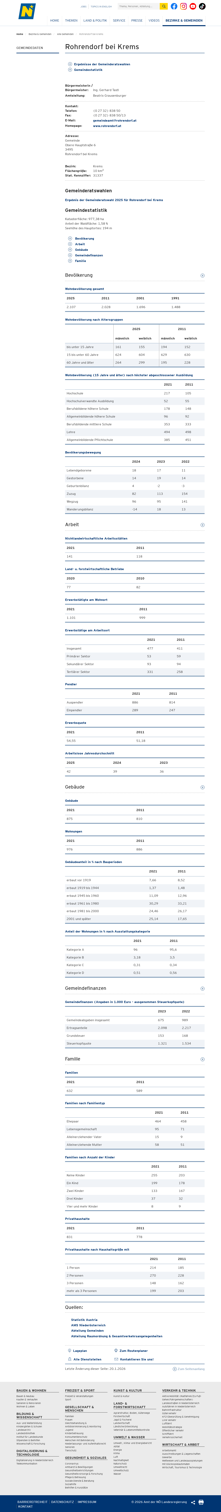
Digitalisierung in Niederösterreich (34, 1460)
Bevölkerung (81, 238)
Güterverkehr (169, 1413)
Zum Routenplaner (134, 1351)
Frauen (68, 1419)
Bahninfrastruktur (172, 1409)
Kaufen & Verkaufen (27, 1399)
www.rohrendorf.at (107, 126)
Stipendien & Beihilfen (28, 1440)
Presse (137, 20)
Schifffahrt (168, 1433)
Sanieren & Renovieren (28, 1403)
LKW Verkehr (169, 1420)
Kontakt (25, 1506)
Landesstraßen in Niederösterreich (180, 1403)
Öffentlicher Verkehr (173, 1430)
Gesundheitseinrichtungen (79, 1470)
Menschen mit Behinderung (79, 1440)
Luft (116, 1456)
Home (54, 20)
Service (119, 20)
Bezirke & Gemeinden (184, 20)
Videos (154, 20)
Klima (117, 1453)
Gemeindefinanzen (85, 255)
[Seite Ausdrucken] (201, 1503)
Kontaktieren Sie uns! (137, 1359)
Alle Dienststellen (87, 1359)
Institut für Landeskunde (29, 1436)
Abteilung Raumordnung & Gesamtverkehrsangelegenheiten (116, 1336)
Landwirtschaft (122, 1423)
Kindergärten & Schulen (29, 1426)
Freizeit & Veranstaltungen (79, 1396)
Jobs (83, 6)
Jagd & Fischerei (123, 1419)
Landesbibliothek (25, 1433)
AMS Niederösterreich (88, 1325)
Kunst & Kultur (122, 1396)
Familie (77, 261)
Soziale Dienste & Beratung (79, 1480)
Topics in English (101, 6)
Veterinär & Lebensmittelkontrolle (132, 1429)
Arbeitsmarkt (169, 1450)
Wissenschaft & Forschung (30, 1443)
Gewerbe (167, 1457)
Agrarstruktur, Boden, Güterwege (132, 1412)
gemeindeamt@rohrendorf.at (115, 120)
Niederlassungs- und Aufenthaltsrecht (85, 1443)
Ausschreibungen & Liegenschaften (181, 1453)
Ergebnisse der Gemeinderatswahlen (99, 64)
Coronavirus (71, 1463)
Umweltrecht (120, 1466)
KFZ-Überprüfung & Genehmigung (180, 1416)
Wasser (117, 1473)
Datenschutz (62, 1502)
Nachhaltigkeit (121, 1460)
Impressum (87, 1502)
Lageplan (80, 1351)
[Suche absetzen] (164, 6)
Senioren (70, 1447)
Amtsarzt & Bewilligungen (79, 1466)
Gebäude (78, 250)
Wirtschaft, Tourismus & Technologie (182, 1467)
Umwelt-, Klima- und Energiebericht (133, 1443)
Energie (118, 1449)
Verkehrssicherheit (172, 1437)
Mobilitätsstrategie (172, 1427)
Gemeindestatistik (85, 70)
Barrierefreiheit (32, 1502)
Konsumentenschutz (76, 1436)
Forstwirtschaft (122, 1416)
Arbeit (76, 244)
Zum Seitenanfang (189, 1369)
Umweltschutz (121, 1470)
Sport (68, 1399)
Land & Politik (95, 20)
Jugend (69, 1429)
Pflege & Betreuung (75, 1477)
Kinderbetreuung (74, 1433)
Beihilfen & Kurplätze (76, 1487)
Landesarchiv (23, 1429)
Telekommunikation (26, 1463)
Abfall (117, 1446)
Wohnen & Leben (25, 1406)
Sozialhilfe (70, 1484)
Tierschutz (70, 1450)
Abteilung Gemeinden (87, 1330)
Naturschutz (120, 1463)
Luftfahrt (167, 1423)
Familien (69, 1416)
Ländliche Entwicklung (126, 1426)
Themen (71, 20)
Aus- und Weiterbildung (29, 1423)
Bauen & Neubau (25, 1396)
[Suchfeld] (139, 6)
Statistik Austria (84, 1320)
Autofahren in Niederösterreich (179, 1406)
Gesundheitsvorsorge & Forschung (84, 1473)
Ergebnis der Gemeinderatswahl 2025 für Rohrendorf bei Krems (114, 200)
